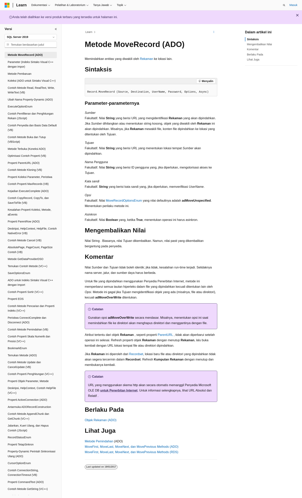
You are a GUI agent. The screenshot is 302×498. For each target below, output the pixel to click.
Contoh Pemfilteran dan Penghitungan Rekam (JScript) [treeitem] (30, 116)
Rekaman (146, 58)
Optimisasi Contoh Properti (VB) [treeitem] (27, 155)
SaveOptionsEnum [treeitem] (19, 273)
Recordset (136, 354)
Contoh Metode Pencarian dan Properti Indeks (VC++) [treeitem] (31, 308)
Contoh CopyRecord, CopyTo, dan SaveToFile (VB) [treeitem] (28, 200)
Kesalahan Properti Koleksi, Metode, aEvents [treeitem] (29, 212)
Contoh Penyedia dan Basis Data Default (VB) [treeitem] (32, 128)
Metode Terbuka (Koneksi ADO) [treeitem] (27, 148)
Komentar (253, 49)
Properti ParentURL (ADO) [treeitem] (23, 162)
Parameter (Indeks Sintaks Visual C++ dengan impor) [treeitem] (30, 64)
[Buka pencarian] (284, 5)
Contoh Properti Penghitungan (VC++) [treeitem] (30, 374)
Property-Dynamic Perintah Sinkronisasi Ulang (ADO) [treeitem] (31, 454)
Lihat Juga (253, 59)
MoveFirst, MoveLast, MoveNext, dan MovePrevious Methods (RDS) (131, 452)
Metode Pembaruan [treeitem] (19, 73)
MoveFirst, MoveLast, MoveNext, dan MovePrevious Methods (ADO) (131, 446)
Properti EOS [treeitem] (15, 298)
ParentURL (165, 334)
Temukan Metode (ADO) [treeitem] (22, 355)
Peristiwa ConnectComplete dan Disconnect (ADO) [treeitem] (27, 320)
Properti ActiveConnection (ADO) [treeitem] (27, 399)
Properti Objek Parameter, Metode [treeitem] (28, 381)
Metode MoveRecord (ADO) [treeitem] (25, 54)
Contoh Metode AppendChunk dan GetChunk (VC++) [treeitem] (28, 416)
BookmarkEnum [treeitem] (17, 348)
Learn (89, 32)
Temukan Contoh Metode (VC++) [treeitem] (27, 266)
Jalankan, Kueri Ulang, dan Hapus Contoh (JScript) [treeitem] (28, 428)
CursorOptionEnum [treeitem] (19, 463)
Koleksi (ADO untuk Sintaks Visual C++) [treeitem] (32, 80)
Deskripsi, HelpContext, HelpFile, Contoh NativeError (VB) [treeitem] (32, 231)
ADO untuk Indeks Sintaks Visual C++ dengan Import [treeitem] (30, 283)
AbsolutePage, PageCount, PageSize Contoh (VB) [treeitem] (30, 250)
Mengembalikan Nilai (259, 44)
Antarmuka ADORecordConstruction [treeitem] (29, 406)
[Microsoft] (7, 5)
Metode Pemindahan (99, 441)
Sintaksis (253, 39)
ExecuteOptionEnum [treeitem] (20, 106)
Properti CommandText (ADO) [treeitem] (26, 482)
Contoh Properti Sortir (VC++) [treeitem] (25, 291)
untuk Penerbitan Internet (119, 390)
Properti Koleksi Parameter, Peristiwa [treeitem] (30, 177)
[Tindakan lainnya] (214, 32)
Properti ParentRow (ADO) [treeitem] (24, 221)
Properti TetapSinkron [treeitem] (21, 444)
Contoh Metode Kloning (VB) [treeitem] (25, 169)
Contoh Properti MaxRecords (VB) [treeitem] (28, 183)
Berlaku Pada (255, 54)
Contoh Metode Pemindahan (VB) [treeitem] (28, 329)
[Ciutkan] (56, 29)
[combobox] (31, 37)
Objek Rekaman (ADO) (101, 420)
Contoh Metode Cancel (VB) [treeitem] (24, 240)
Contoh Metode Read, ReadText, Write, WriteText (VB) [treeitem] (31, 90)
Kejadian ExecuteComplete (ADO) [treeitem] (28, 191)
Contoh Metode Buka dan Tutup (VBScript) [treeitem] (27, 139)
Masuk (293, 5)
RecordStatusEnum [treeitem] (19, 437)
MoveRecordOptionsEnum (124, 200)
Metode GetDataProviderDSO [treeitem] (25, 259)
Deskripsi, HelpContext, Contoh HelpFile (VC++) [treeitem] (32, 390)
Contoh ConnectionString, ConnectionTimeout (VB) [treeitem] (23, 473)
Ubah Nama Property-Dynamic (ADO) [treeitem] (30, 99)
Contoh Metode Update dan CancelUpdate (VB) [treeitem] (24, 365)
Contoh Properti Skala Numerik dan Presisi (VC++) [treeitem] (29, 339)
